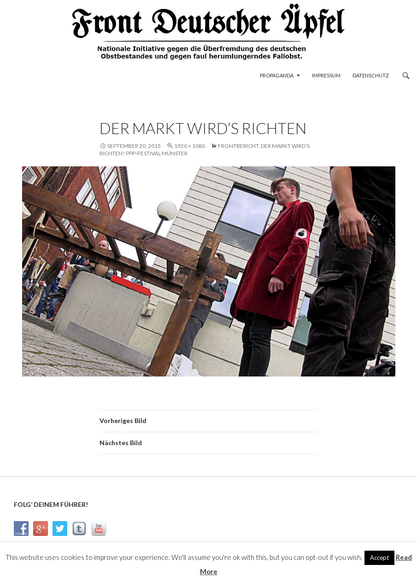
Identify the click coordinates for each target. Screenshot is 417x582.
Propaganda (277, 75)
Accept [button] (379, 557)
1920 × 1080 (189, 145)
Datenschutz (370, 75)
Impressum (326, 75)
